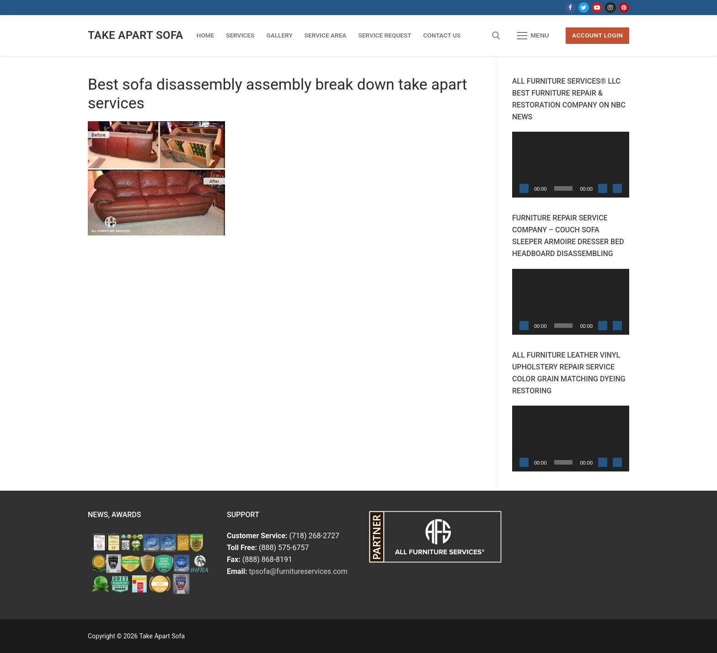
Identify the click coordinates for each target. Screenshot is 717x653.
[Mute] (602, 188)
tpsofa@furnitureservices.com (298, 571)
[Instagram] (610, 7)
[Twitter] (583, 7)
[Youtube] (597, 7)
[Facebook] (570, 7)
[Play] (524, 188)
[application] (570, 165)
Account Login (597, 35)
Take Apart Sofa (135, 35)
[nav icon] (533, 35)
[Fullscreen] (617, 188)
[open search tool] (496, 36)
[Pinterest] (624, 7)
